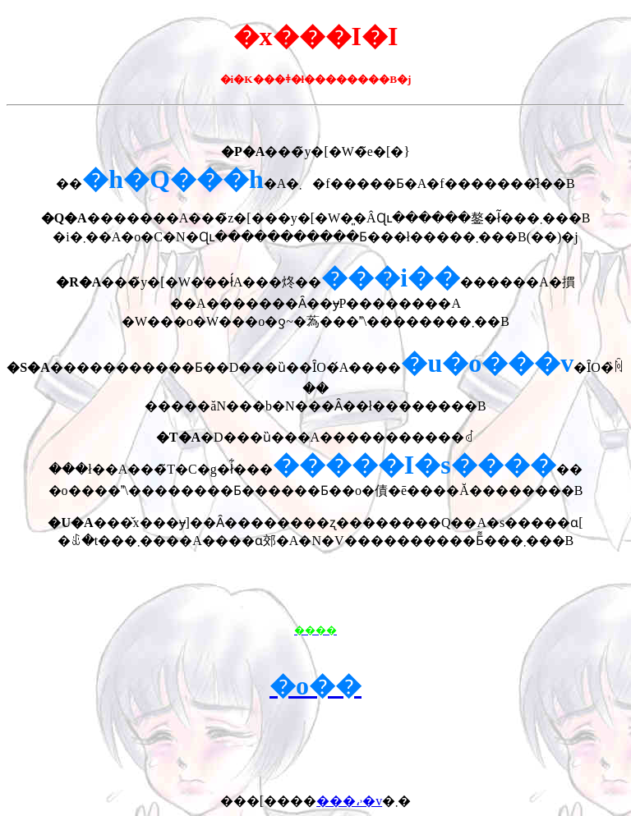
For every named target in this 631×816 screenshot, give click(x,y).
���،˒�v (349, 801)
